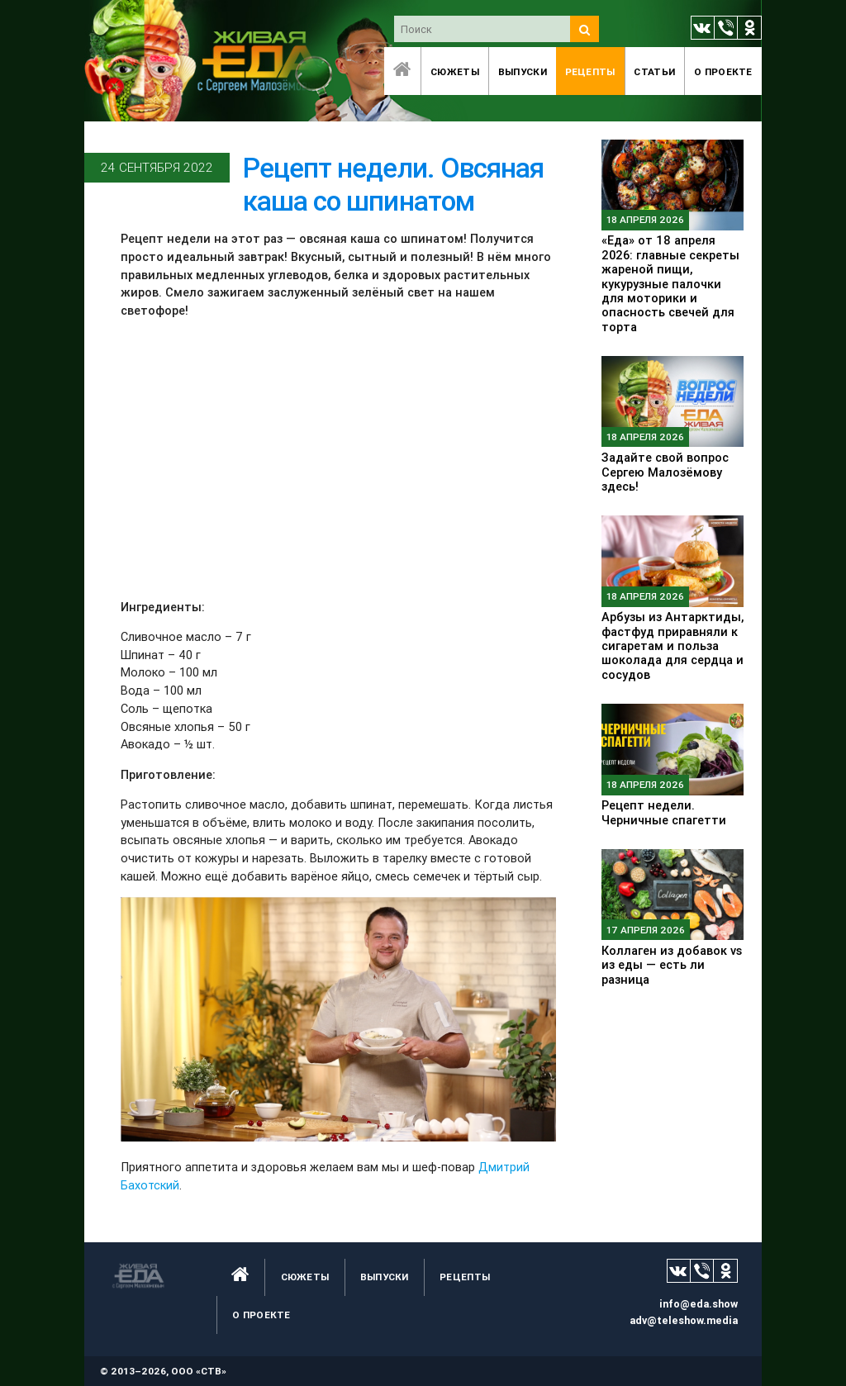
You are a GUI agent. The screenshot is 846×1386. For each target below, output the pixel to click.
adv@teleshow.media (684, 1320)
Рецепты (590, 71)
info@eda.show (698, 1304)
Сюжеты (454, 71)
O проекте (723, 71)
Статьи (654, 71)
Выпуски (522, 71)
